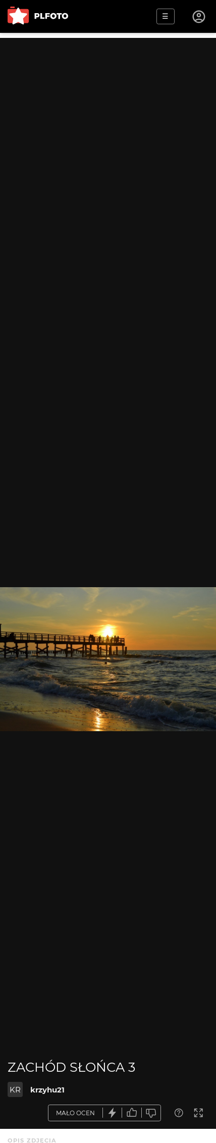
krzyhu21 (47, 1089)
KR (15, 1089)
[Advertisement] (108, 146)
